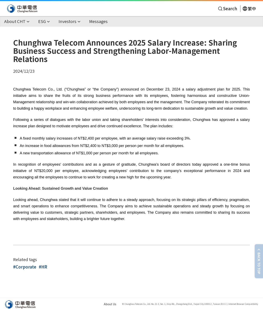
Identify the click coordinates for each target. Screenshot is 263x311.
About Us (110, 304)
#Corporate (24, 267)
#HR (43, 267)
